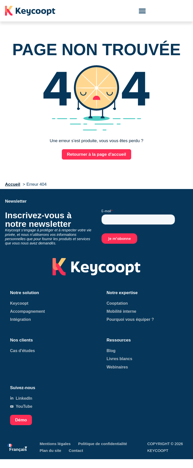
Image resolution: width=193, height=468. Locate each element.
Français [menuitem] (18, 449)
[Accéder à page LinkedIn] (48, 303)
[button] (142, 10)
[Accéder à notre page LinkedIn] (48, 398)
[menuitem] (17, 447)
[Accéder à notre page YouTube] (48, 406)
